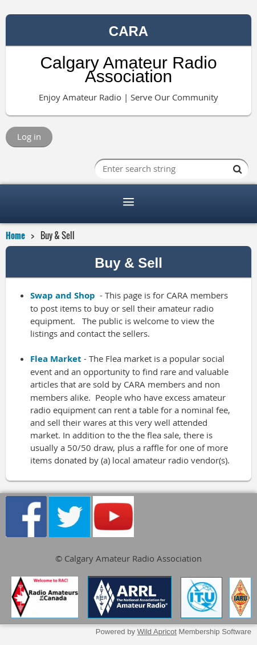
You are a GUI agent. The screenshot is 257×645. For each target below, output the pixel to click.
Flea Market (55, 359)
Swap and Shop (62, 295)
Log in (29, 136)
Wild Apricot (157, 631)
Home (15, 235)
